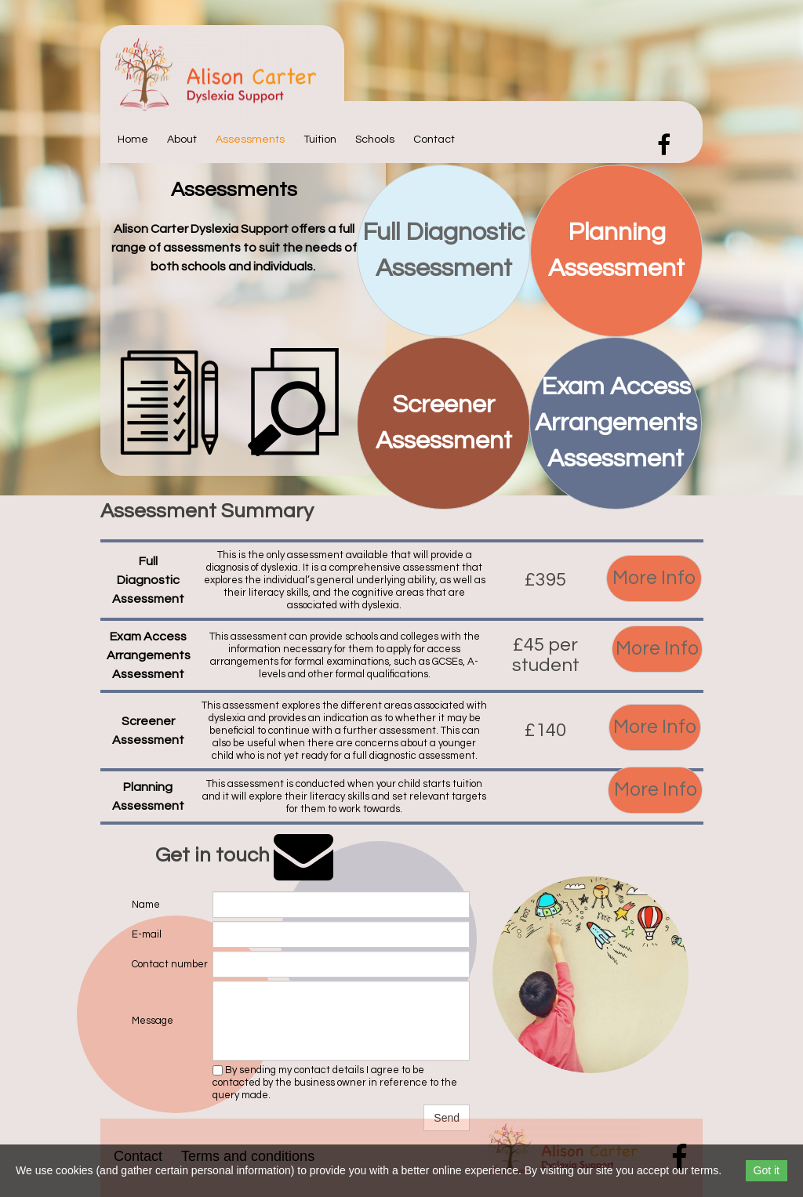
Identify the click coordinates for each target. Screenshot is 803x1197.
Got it (766, 1170)
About (182, 139)
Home (133, 139)
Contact (434, 139)
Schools (374, 139)
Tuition (319, 139)
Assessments (250, 139)
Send (447, 1118)
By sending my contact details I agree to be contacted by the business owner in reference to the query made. (335, 1083)
